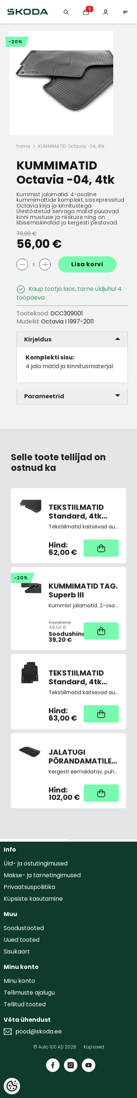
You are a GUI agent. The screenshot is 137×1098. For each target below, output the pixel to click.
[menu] (125, 11)
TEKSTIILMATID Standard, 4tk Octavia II (76, 511)
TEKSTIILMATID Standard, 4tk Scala (76, 677)
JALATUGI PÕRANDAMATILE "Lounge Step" (80, 756)
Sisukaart (17, 951)
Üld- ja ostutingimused (36, 863)
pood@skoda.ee (38, 1032)
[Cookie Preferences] (12, 1086)
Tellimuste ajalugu (29, 992)
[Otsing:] (66, 11)
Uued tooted (21, 940)
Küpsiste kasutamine (33, 898)
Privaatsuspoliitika (29, 887)
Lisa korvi (87, 264)
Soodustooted (24, 928)
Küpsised (94, 1047)
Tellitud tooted (25, 1004)
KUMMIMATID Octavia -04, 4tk (71, 146)
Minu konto (19, 981)
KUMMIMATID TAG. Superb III (83, 590)
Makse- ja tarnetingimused (42, 875)
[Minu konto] (106, 11)
